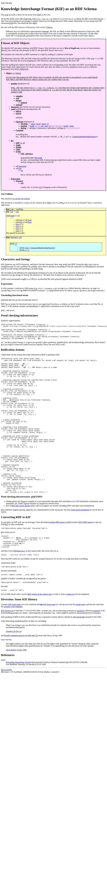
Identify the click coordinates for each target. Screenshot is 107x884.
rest (17, 229)
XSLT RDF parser (85, 551)
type (20, 220)
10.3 (40, 187)
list (22, 171)
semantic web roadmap (13, 641)
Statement (22, 166)
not (42, 126)
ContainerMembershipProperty (84, 137)
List (11, 209)
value (33, 124)
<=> (60, 126)
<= (57, 126)
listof (38, 124)
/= (39, 126)
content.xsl (70, 628)
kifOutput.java (19, 583)
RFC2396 (38, 158)
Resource (14, 237)
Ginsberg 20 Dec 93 (13, 665)
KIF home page (14, 638)
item (12, 244)
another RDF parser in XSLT (60, 551)
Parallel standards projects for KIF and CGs (21, 669)
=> (53, 126)
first (17, 224)
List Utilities (7, 194)
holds (32, 126)
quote (44, 124)
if (48, 124)
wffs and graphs (79, 651)
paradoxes (81, 645)
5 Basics (49, 27)
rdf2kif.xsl (23, 69)
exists (71, 126)
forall (66, 126)
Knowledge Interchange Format (18, 696)
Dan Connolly (6, 704)
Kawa (23, 531)
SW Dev (9, 3)
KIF (39, 15)
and (46, 126)
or (50, 126)
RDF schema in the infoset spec (39, 628)
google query (81, 638)
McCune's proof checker (21, 535)
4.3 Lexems (26, 21)
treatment (96, 645)
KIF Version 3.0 (7, 645)
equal (12, 216)
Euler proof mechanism (80, 539)
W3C (3, 3)
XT (29, 583)
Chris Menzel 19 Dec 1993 (16, 684)
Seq (20, 168)
